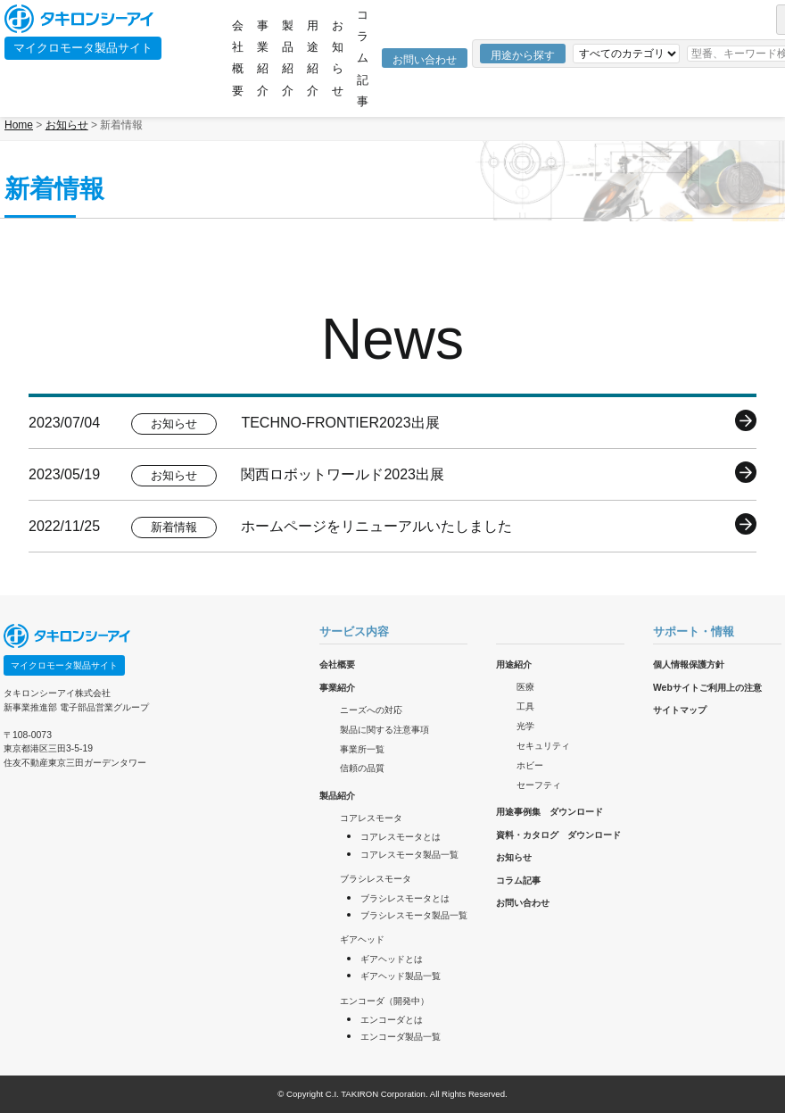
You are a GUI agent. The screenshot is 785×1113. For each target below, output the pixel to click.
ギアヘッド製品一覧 (400, 976)
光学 (525, 726)
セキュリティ (543, 746)
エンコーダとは (391, 1020)
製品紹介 (287, 58)
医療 (525, 687)
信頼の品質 (362, 768)
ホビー (529, 765)
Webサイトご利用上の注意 (707, 688)
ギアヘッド (362, 939)
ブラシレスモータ (375, 879)
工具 (525, 706)
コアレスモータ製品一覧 (409, 855)
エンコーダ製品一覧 (400, 1037)
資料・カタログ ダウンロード (558, 835)
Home (18, 125)
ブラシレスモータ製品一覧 (413, 915)
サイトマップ (679, 710)
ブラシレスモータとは (405, 898)
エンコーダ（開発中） (384, 1001)
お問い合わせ (424, 60)
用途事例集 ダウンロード (549, 812)
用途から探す (523, 55)
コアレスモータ (371, 818)
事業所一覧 (362, 749)
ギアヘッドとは (391, 959)
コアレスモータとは (400, 837)
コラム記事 (362, 58)
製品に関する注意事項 (384, 730)
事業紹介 (263, 58)
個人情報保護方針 (688, 664)
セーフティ (538, 785)
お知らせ (337, 58)
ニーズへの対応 (371, 710)
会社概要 (238, 58)
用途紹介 (312, 58)
